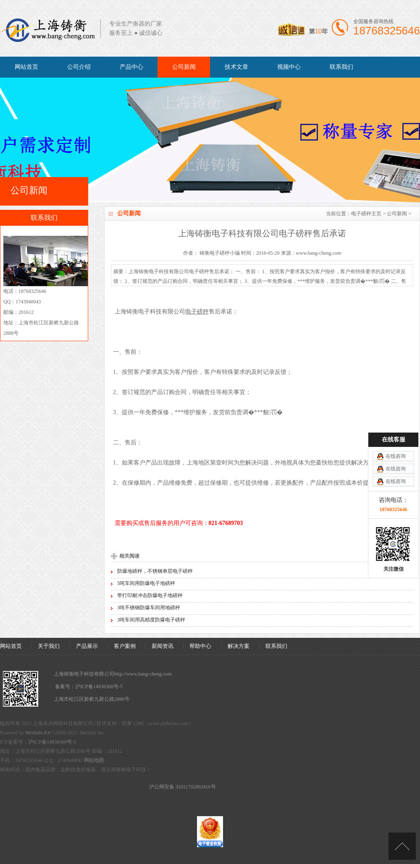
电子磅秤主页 (366, 214)
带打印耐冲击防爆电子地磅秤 (150, 595)
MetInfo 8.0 (37, 733)
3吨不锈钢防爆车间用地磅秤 (148, 608)
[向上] (402, 846)
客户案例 (125, 646)
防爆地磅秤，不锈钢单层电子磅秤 (155, 571)
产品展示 (87, 646)
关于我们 (49, 646)
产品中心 (131, 67)
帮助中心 (200, 646)
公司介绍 (79, 67)
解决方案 (238, 646)
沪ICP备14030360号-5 (99, 686)
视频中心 (289, 67)
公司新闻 (184, 67)
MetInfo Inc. (92, 733)
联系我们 (341, 67)
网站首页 (26, 67)
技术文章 (236, 67)
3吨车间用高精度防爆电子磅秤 (151, 620)
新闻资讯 (162, 646)
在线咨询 (396, 456)
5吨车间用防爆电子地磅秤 (146, 583)
